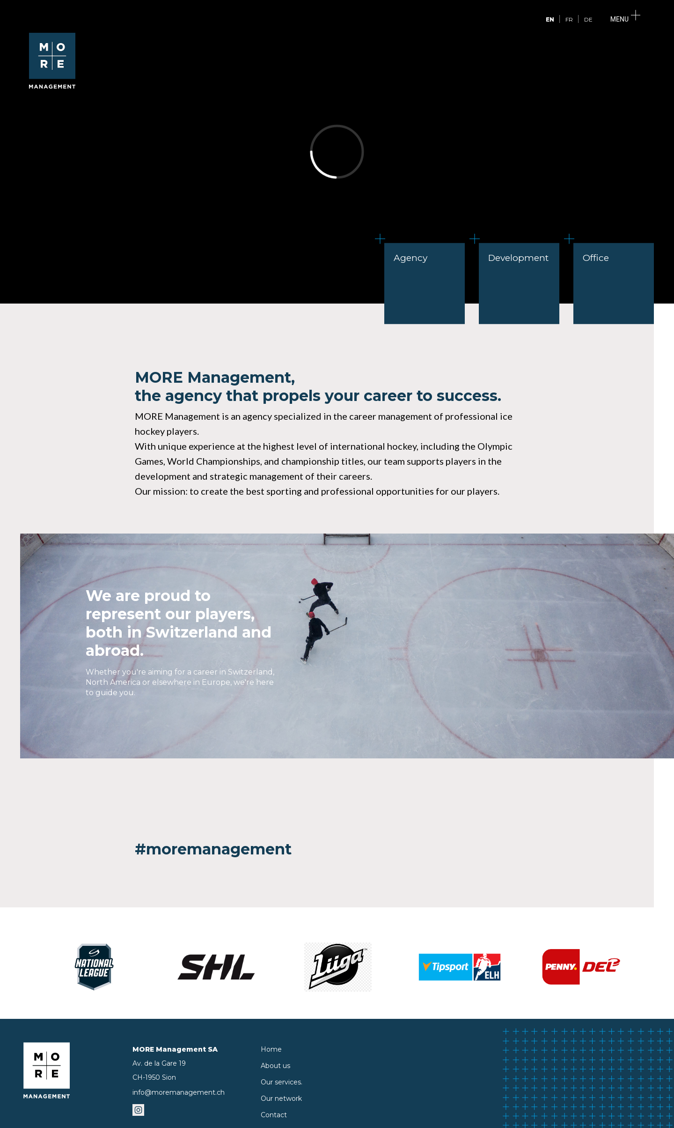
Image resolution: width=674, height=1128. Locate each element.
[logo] (52, 85)
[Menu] (624, 19)
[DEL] (581, 967)
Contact (274, 1115)
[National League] (94, 967)
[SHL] (216, 967)
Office (591, 253)
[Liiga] (338, 967)
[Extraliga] (459, 967)
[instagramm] (138, 1112)
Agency (405, 253)
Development (514, 253)
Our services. (281, 1082)
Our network (281, 1098)
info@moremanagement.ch (178, 1092)
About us (275, 1065)
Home (271, 1049)
